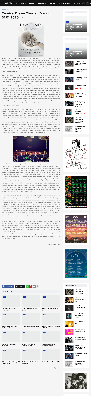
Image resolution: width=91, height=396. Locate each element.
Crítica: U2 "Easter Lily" (80, 322)
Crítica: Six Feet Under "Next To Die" (80, 63)
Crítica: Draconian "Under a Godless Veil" (10, 327)
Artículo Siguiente (54, 368)
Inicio (3, 9)
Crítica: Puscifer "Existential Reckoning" (30, 362)
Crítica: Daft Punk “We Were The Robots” (80, 111)
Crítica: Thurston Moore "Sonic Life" (80, 330)
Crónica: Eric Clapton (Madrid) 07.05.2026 (80, 104)
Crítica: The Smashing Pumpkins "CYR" (28, 344)
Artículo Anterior (7, 368)
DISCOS (31, 3)
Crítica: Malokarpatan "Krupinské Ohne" (48, 344)
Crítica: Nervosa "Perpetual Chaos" (30, 309)
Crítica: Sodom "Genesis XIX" (51, 362)
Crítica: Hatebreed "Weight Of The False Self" (11, 362)
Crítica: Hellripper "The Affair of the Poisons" (51, 327)
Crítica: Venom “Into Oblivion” (81, 70)
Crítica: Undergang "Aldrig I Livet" (30, 327)
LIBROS (52, 3)
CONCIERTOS (42, 3)
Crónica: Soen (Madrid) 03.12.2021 (9, 309)
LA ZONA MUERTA (64, 3)
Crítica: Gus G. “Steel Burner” (81, 78)
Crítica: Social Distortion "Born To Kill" (80, 95)
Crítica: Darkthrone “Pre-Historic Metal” (81, 338)
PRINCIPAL (23, 3)
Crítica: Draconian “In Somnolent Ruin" (81, 87)
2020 (7, 9)
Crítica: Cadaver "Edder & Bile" (50, 309)
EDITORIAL (77, 3)
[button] (83, 3)
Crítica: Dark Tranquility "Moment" (9, 344)
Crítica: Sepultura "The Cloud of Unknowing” (80, 129)
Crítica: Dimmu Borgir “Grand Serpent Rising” (79, 120)
